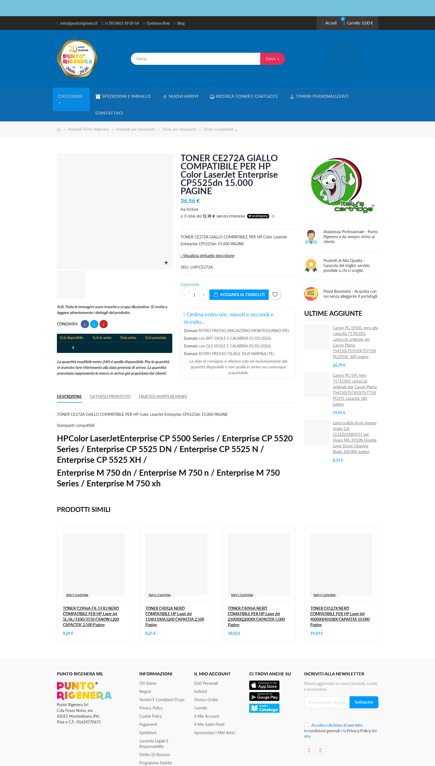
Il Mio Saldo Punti (209, 705)
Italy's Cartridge (77, 576)
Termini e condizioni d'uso (161, 681)
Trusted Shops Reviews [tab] (162, 377)
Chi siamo (147, 664)
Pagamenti (148, 705)
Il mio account (206, 697)
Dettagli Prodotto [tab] (110, 377)
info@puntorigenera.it (79, 23)
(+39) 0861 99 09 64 (122, 23)
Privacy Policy (150, 689)
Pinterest (103, 305)
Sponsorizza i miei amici (214, 714)
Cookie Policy (150, 697)
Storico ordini (206, 681)
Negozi (145, 672)
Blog (181, 23)
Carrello (200, 689)
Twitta (94, 305)
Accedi (329, 23)
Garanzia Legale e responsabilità (153, 725)
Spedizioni (147, 714)
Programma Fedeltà (155, 744)
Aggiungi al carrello (239, 276)
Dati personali (206, 664)
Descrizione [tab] (69, 377)
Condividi (85, 305)
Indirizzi (200, 672)
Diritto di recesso (154, 736)
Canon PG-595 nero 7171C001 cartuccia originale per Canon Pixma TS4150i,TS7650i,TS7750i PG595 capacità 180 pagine (355, 371)
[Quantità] (194, 276)
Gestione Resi (158, 23)
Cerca (272, 58)
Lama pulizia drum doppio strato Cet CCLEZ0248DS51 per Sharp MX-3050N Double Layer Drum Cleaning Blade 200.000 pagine (354, 418)
